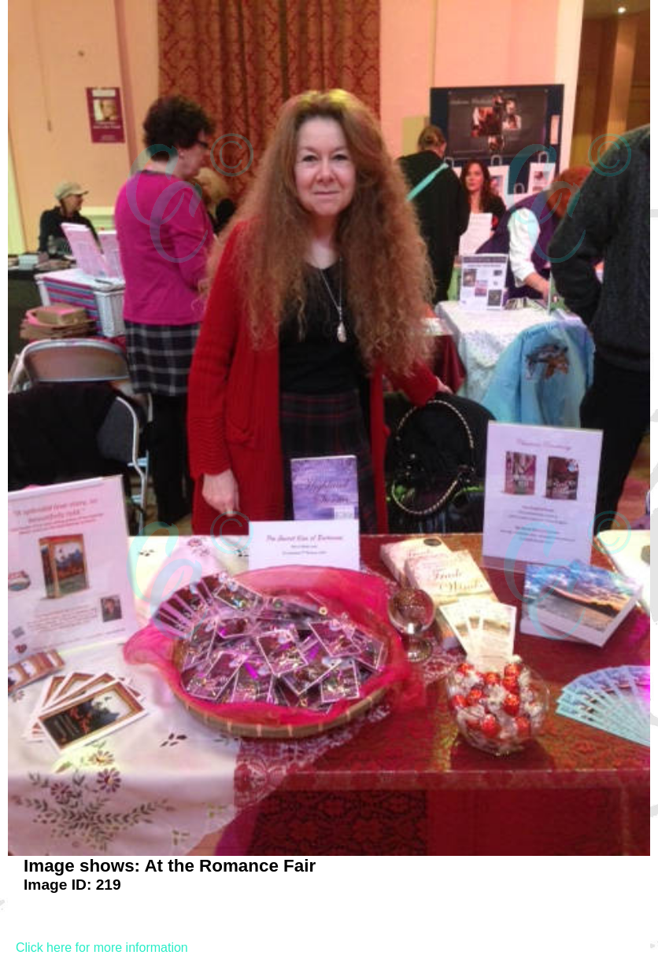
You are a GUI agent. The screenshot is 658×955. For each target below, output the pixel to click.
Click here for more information (102, 947)
